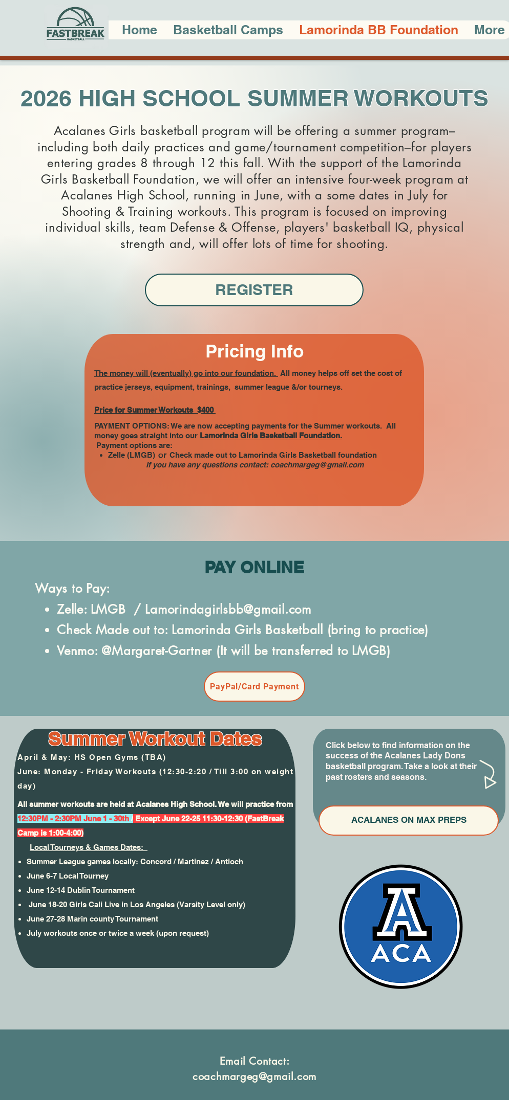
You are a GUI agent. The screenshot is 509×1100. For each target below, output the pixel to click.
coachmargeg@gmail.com (317, 464)
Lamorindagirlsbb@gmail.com (228, 609)
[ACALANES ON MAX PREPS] (409, 820)
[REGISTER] (254, 290)
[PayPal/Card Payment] (254, 686)
